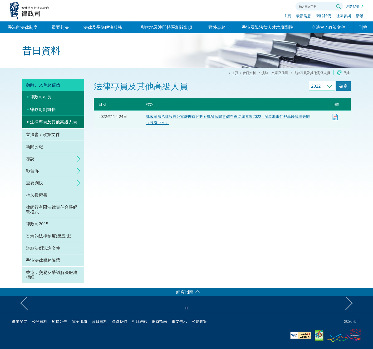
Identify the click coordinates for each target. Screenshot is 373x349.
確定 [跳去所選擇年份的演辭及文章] (343, 86)
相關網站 (139, 321)
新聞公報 (34, 146)
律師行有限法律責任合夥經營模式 (51, 209)
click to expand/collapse (77, 159)
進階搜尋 (352, 6)
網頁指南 (159, 321)
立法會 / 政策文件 (43, 134)
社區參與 (343, 16)
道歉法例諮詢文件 (43, 248)
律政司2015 (37, 224)
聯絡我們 (286, 6)
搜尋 (338, 6)
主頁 (287, 16)
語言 (259, 6)
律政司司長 (40, 97)
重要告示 (179, 321)
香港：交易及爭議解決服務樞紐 (51, 274)
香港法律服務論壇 (43, 260)
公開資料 (39, 321)
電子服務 (79, 321)
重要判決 (34, 183)
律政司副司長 (43, 109)
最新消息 (303, 16)
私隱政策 (199, 321)
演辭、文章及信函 (43, 84)
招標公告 (59, 321)
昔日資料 (99, 321)
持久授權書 (36, 195)
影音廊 (32, 170)
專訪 (30, 159)
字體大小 (272, 6)
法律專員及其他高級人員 (53, 122)
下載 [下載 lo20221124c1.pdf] (335, 117)
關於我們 (323, 16)
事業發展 (19, 321)
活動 (359, 16)
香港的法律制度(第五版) (48, 236)
